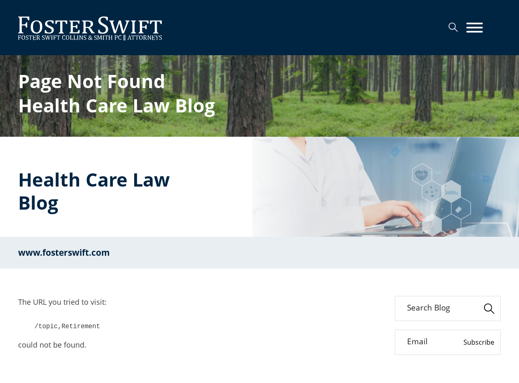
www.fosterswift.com (64, 252)
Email (417, 341)
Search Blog (428, 307)
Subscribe (478, 342)
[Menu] (474, 28)
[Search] (453, 27)
